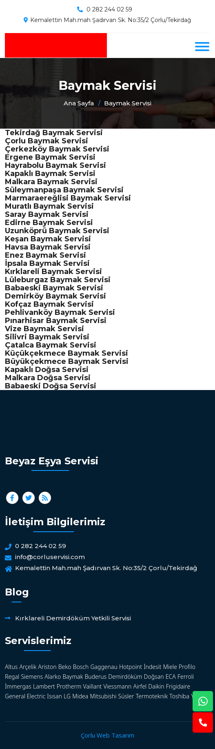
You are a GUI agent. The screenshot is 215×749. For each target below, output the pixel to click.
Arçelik (28, 667)
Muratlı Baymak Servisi (49, 206)
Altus (11, 667)
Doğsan (154, 676)
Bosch (81, 667)
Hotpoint (130, 667)
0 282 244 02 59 (109, 9)
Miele (170, 667)
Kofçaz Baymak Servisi (49, 304)
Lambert (44, 686)
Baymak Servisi (127, 103)
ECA (171, 676)
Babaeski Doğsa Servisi (50, 385)
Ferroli (185, 676)
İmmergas (18, 686)
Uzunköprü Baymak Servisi (57, 230)
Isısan (54, 696)
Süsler (126, 696)
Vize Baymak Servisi (44, 328)
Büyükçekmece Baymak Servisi (67, 361)
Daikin (156, 686)
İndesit (152, 667)
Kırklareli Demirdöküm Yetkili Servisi (73, 618)
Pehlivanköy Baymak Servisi (60, 312)
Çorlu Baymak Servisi (46, 140)
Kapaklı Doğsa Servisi (47, 369)
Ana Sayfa (79, 103)
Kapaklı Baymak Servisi (50, 173)
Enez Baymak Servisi (45, 255)
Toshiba (179, 696)
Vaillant (92, 686)
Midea (80, 696)
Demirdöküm (125, 676)
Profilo (187, 667)
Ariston (47, 667)
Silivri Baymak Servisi (47, 336)
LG (67, 696)
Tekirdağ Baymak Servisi (54, 132)
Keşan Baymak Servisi (48, 238)
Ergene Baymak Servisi (50, 157)
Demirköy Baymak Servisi (55, 296)
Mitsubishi (103, 696)
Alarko (52, 676)
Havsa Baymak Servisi (48, 247)
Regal (12, 676)
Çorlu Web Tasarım (107, 735)
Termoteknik (152, 696)
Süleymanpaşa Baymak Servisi (64, 189)
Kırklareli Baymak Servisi (53, 271)
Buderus (95, 676)
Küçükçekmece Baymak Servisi (66, 353)
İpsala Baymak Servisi (47, 263)
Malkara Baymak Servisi (51, 181)
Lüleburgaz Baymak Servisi (58, 279)
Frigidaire (178, 686)
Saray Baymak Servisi (47, 214)
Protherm (69, 686)
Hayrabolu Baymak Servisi (55, 165)
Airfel (140, 686)
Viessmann (117, 686)
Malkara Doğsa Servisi (48, 377)
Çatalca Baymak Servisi (50, 345)
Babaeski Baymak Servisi (54, 287)
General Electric (25, 696)
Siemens (32, 676)
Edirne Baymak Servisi (49, 222)
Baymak (72, 676)
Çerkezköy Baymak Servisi (57, 149)
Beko (64, 667)
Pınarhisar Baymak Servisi (55, 320)
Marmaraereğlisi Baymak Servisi (68, 198)
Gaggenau (103, 667)
